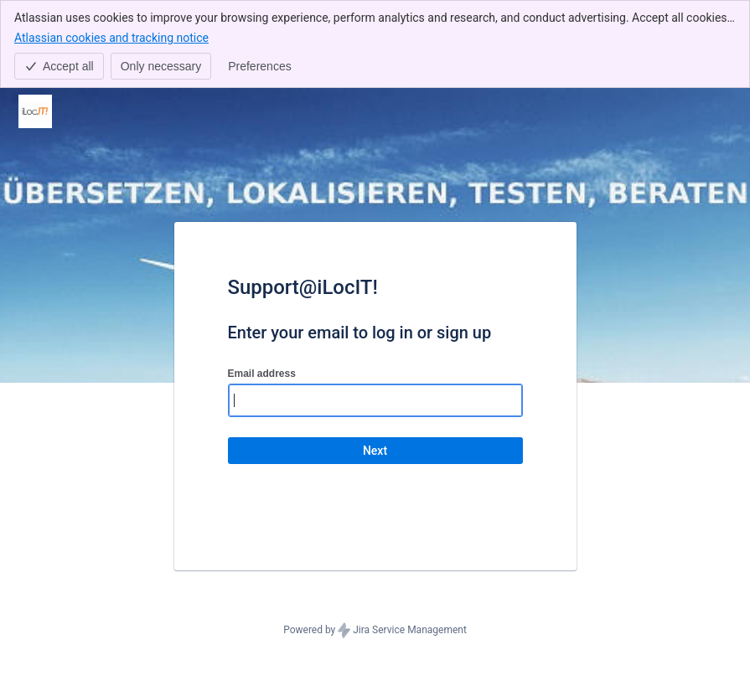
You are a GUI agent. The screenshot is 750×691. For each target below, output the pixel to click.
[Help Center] (35, 111)
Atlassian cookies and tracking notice (111, 36)
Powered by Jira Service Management (375, 630)
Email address (262, 373)
